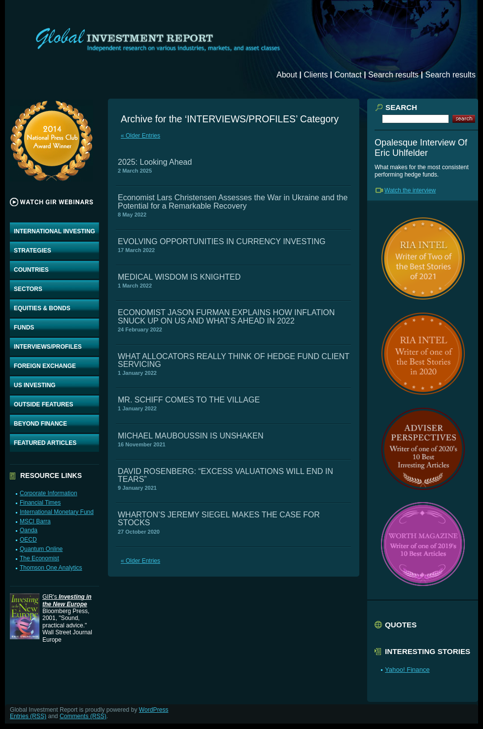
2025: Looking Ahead (155, 162)
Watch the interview (410, 190)
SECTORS (28, 289)
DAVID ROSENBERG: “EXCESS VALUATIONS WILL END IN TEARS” (225, 475)
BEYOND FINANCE (40, 423)
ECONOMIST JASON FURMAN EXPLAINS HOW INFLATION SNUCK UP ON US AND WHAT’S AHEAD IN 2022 (226, 316)
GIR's (67, 600)
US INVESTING (35, 385)
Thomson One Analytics (51, 567)
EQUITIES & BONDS (42, 308)
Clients (316, 75)
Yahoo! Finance (407, 669)
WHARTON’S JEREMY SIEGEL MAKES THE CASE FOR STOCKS (219, 518)
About (286, 75)
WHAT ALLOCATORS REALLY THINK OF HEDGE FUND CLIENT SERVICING (233, 360)
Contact (348, 75)
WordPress (154, 709)
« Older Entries (140, 135)
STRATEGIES (32, 250)
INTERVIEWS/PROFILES (48, 346)
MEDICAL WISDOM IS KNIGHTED (179, 277)
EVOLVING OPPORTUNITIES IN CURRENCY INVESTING (221, 241)
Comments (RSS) (83, 716)
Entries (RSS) (28, 716)
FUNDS (24, 327)
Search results (393, 75)
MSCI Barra (35, 521)
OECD (28, 539)
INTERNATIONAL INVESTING (54, 231)
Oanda (28, 530)
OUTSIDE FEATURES (43, 404)
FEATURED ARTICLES (45, 442)
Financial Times (40, 502)
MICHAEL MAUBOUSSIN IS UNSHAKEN (190, 436)
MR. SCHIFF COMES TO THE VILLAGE (189, 400)
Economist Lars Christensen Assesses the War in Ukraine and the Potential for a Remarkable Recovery (232, 201)
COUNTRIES (31, 269)
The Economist (39, 558)
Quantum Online (41, 549)
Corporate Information (48, 493)
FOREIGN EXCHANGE (45, 366)
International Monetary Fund (57, 512)
